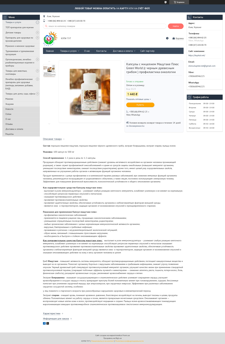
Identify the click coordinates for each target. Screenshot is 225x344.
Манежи (9, 98)
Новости (9, 109)
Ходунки (9, 104)
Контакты (101, 51)
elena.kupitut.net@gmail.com (201, 65)
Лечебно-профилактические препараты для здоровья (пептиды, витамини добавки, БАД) (19, 84)
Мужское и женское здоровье (20, 46)
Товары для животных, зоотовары (16, 72)
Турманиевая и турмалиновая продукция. (19, 53)
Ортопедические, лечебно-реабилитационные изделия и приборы (19, 62)
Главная (50, 51)
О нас (8, 119)
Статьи (8, 114)
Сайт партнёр (147, 51)
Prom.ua (126, 335)
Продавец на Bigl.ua (112, 338)
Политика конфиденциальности (129, 341)
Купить (140, 104)
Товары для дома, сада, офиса (20, 93)
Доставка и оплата (14, 129)
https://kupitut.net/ (196, 55)
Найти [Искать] (176, 26)
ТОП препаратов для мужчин (19, 27)
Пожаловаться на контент (102, 341)
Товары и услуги (13, 22)
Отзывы (9, 124)
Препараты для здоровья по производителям (19, 39)
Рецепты (9, 134)
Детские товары (13, 32)
